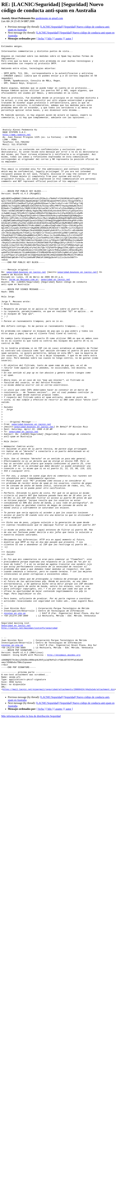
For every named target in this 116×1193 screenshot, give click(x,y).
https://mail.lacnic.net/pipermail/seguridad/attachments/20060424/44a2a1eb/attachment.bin (59, 818)
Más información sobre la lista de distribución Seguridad (31, 845)
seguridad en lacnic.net (55, 326)
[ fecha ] (41, 38)
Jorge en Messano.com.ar (23, 326)
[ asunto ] (59, 38)
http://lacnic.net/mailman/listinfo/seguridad (29, 744)
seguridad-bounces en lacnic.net (26, 317)
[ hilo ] (49, 38)
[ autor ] (68, 38)
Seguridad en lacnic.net (16, 741)
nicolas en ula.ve (15, 727)
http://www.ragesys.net (17, 152)
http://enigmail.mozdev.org (63, 777)
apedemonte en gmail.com (49, 18)
